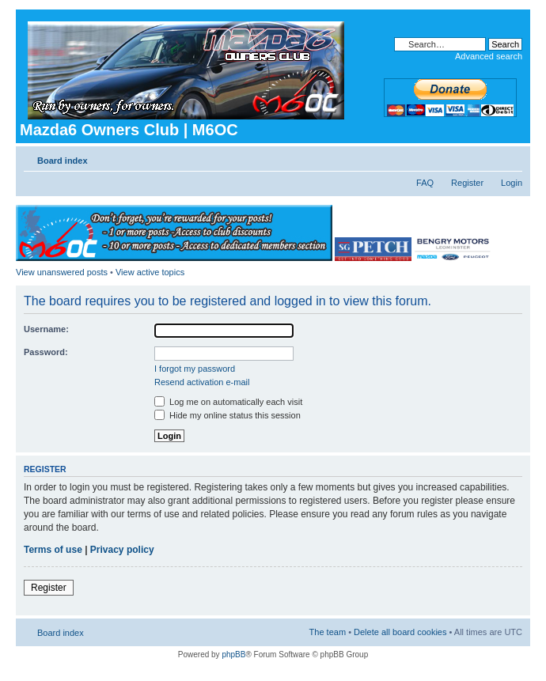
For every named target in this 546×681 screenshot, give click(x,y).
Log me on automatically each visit (228, 402)
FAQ (425, 182)
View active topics (150, 272)
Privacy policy (122, 549)
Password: (46, 352)
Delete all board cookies (400, 632)
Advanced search (488, 56)
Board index (62, 160)
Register (467, 182)
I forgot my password (194, 368)
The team (327, 632)
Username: (46, 329)
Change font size (510, 157)
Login (511, 182)
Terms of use (53, 549)
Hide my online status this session (227, 415)
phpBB (233, 654)
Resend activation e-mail (201, 382)
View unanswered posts (62, 272)
